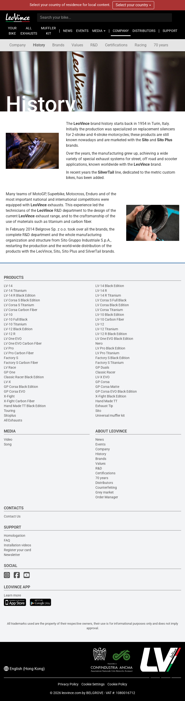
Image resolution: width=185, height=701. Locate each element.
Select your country (133, 5)
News (99, 439)
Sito (98, 411)
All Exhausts (13, 420)
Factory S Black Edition (112, 358)
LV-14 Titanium (15, 291)
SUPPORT (170, 31)
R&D (94, 45)
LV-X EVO (102, 377)
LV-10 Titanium (15, 324)
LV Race (10, 367)
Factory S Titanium (109, 363)
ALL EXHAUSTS (28, 30)
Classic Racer (105, 372)
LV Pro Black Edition (110, 348)
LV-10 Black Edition (109, 315)
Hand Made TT (106, 401)
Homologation (14, 535)
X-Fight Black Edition (110, 396)
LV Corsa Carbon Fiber (20, 310)
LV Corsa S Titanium (19, 305)
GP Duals (102, 367)
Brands (58, 45)
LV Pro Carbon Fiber (19, 353)
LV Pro (9, 348)
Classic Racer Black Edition (24, 377)
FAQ (7, 540)
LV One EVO (13, 339)
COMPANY (121, 31)
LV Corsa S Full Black (110, 300)
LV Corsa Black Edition (112, 305)
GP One (9, 372)
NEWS (67, 31)
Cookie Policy (117, 684)
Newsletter (12, 555)
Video (8, 439)
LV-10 (8, 315)
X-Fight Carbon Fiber (19, 401)
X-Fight (9, 396)
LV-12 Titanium (106, 329)
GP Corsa (102, 382)
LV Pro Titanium (107, 353)
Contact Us (12, 516)
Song (8, 444)
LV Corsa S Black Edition (22, 300)
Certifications (116, 45)
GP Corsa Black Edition (21, 387)
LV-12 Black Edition (18, 329)
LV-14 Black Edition (109, 286)
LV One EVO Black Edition (114, 339)
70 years (161, 45)
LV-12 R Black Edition (111, 334)
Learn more (12, 595)
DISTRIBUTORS (143, 31)
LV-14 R (101, 291)
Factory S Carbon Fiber (21, 363)
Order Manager (106, 497)
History (39, 45)
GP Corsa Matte (107, 387)
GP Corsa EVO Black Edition (116, 391)
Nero (99, 343)
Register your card (17, 550)
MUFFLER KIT (48, 30)
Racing (140, 45)
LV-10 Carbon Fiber (109, 319)
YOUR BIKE (12, 30)
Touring (9, 411)
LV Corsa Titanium (109, 310)
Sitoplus (10, 415)
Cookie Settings (93, 684)
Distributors (104, 483)
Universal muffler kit (110, 415)
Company (17, 45)
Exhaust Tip (104, 406)
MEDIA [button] (99, 31)
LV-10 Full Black (15, 319)
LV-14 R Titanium (108, 295)
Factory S (11, 358)
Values (77, 45)
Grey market (104, 492)
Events (100, 444)
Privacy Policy (68, 684)
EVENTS (82, 31)
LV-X (7, 382)
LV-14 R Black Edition (19, 295)
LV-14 (8, 286)
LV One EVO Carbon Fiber (23, 343)
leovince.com (71, 693)
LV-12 (99, 324)
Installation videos (17, 545)
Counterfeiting (106, 487)
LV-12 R (9, 334)
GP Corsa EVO (14, 391)
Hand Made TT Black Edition (25, 406)
